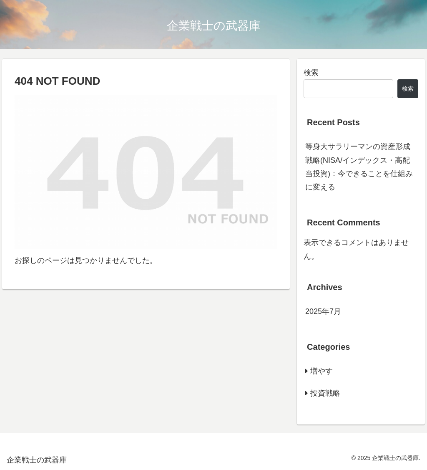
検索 (311, 72)
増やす (321, 371)
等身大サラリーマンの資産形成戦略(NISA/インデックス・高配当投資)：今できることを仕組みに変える (359, 166)
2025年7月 (323, 311)
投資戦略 (325, 393)
